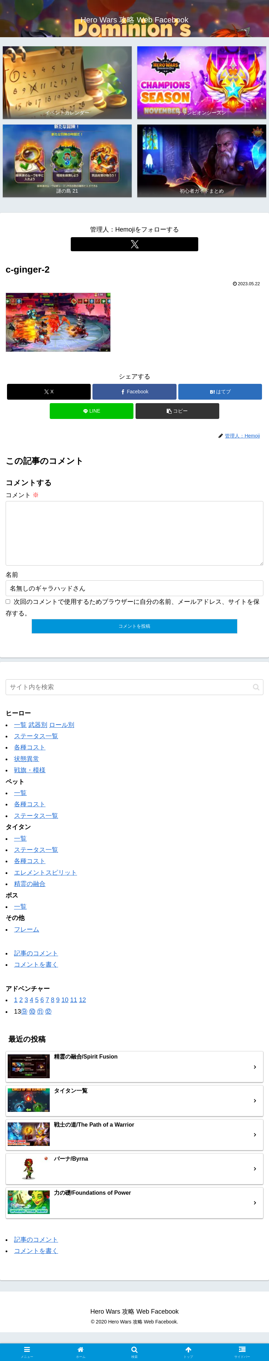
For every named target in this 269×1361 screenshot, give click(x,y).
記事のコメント (36, 964)
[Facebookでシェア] (134, 392)
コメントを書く (36, 975)
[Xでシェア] (49, 392)
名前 (12, 585)
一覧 (20, 736)
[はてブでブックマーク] (220, 392)
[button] (177, 411)
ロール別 (61, 736)
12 (82, 1011)
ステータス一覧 (36, 747)
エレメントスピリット (45, 883)
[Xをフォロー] (134, 244)
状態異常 (26, 770)
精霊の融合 (30, 895)
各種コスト (30, 758)
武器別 (37, 736)
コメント (22, 495)
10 (64, 1011)
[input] (134, 698)
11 (73, 1011)
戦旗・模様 (30, 781)
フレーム (26, 940)
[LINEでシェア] (91, 411)
